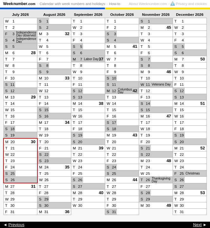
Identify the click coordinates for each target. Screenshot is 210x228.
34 (67, 122)
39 (101, 148)
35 (67, 167)
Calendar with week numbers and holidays (72, 4)
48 (169, 160)
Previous (16, 224)
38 (101, 103)
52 (202, 148)
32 (67, 33)
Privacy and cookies (188, 4)
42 (135, 90)
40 (101, 192)
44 (135, 179)
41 (135, 46)
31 (33, 186)
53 (202, 192)
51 (202, 103)
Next (197, 224)
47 (169, 116)
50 (202, 59)
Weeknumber (19, 4)
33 (67, 78)
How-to (114, 4)
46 (169, 71)
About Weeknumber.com (148, 4)
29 (33, 97)
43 (135, 135)
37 (101, 59)
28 (33, 52)
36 (67, 211)
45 (169, 27)
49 (169, 205)
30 (33, 141)
